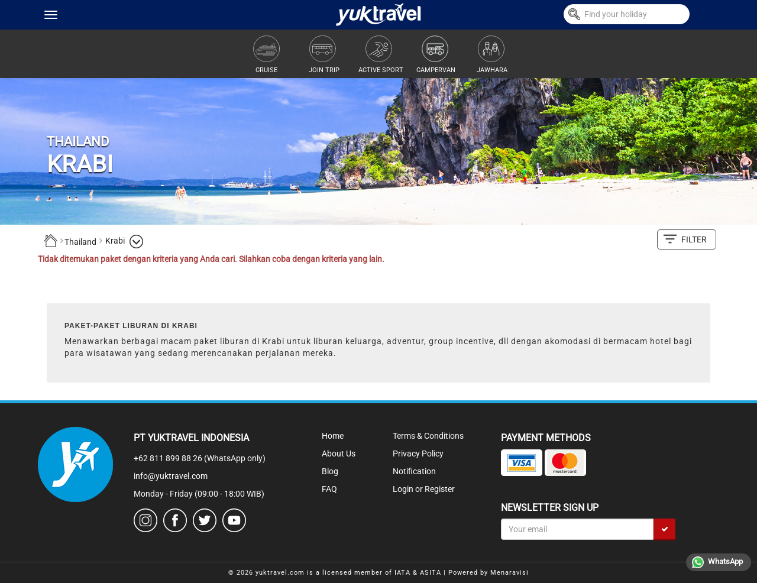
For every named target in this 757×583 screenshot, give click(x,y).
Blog (330, 471)
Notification (414, 471)
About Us (338, 453)
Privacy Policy (418, 453)
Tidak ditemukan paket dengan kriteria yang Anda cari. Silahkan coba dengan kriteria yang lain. (211, 259)
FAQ (329, 489)
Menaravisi (509, 572)
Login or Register (424, 489)
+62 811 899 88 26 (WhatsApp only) (200, 458)
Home (333, 436)
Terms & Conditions (428, 436)
